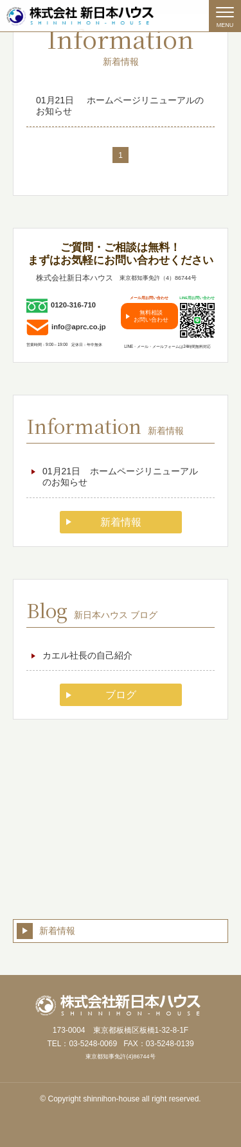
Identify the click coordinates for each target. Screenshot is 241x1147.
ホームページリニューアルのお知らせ (120, 105)
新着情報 (120, 522)
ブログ (120, 694)
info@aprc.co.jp (78, 327)
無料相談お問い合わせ (151, 315)
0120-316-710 (73, 305)
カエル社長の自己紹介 (87, 655)
